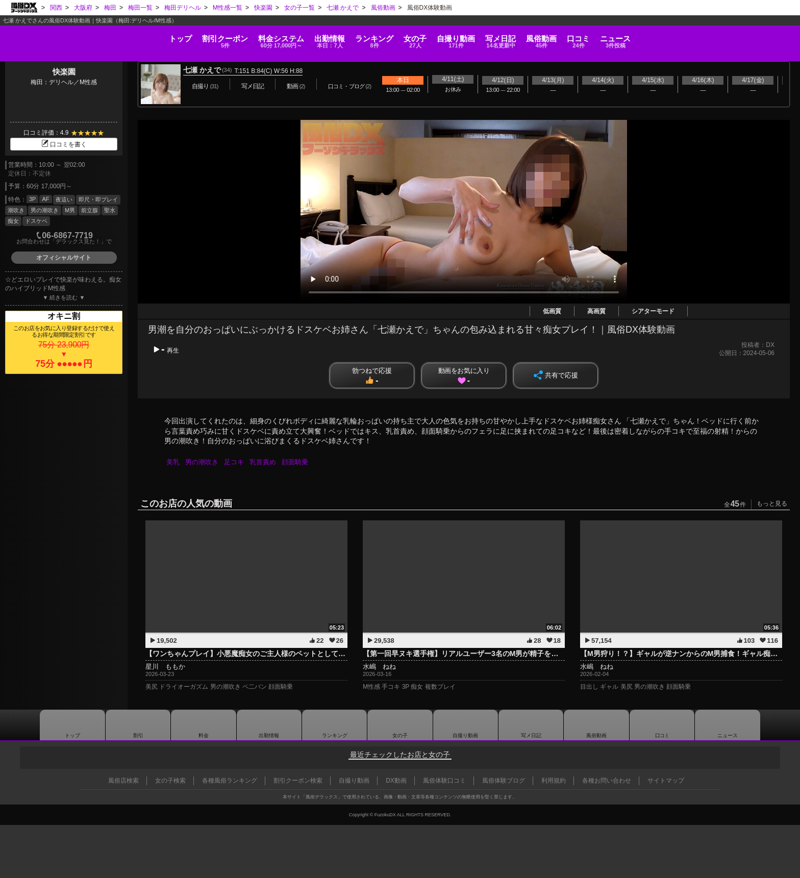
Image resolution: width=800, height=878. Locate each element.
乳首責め (266, 462)
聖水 (109, 210)
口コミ (686, 36)
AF (45, 199)
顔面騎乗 (299, 462)
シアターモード (653, 311)
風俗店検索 (123, 780)
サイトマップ (665, 780)
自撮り (481, 36)
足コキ (236, 462)
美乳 (173, 462)
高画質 (596, 311)
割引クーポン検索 (297, 780)
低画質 (552, 311)
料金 (200, 36)
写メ (553, 36)
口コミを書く (64, 144)
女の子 (414, 36)
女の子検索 (170, 780)
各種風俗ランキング (229, 780)
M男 (70, 210)
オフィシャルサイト (63, 257)
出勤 (275, 36)
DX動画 (396, 780)
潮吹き (16, 210)
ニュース (750, 36)
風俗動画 (622, 36)
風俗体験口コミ (444, 780)
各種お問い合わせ (606, 780)
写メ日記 (531, 725)
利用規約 (553, 780)
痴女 (13, 221)
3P (32, 199)
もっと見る (772, 503)
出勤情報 (269, 725)
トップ (46, 33)
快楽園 (64, 71)
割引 (118, 36)
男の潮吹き (45, 210)
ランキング (346, 36)
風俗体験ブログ (503, 780)
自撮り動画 (465, 725)
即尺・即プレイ (98, 199)
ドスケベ (36, 221)
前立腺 (89, 210)
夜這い (64, 199)
